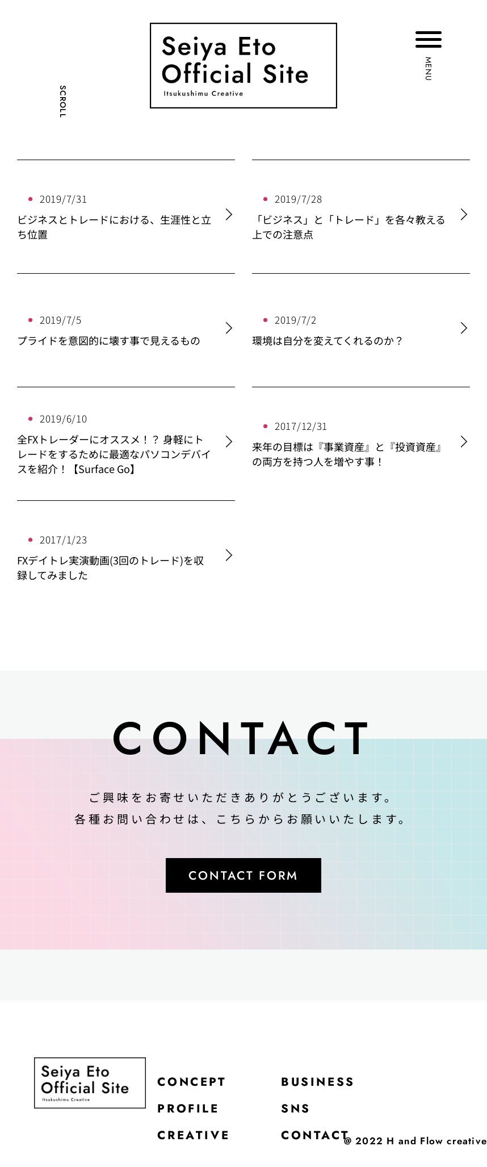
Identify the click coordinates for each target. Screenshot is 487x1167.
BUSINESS (326, 1085)
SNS (302, 1113)
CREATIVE (195, 1141)
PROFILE (190, 1113)
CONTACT (322, 1141)
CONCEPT (194, 1085)
